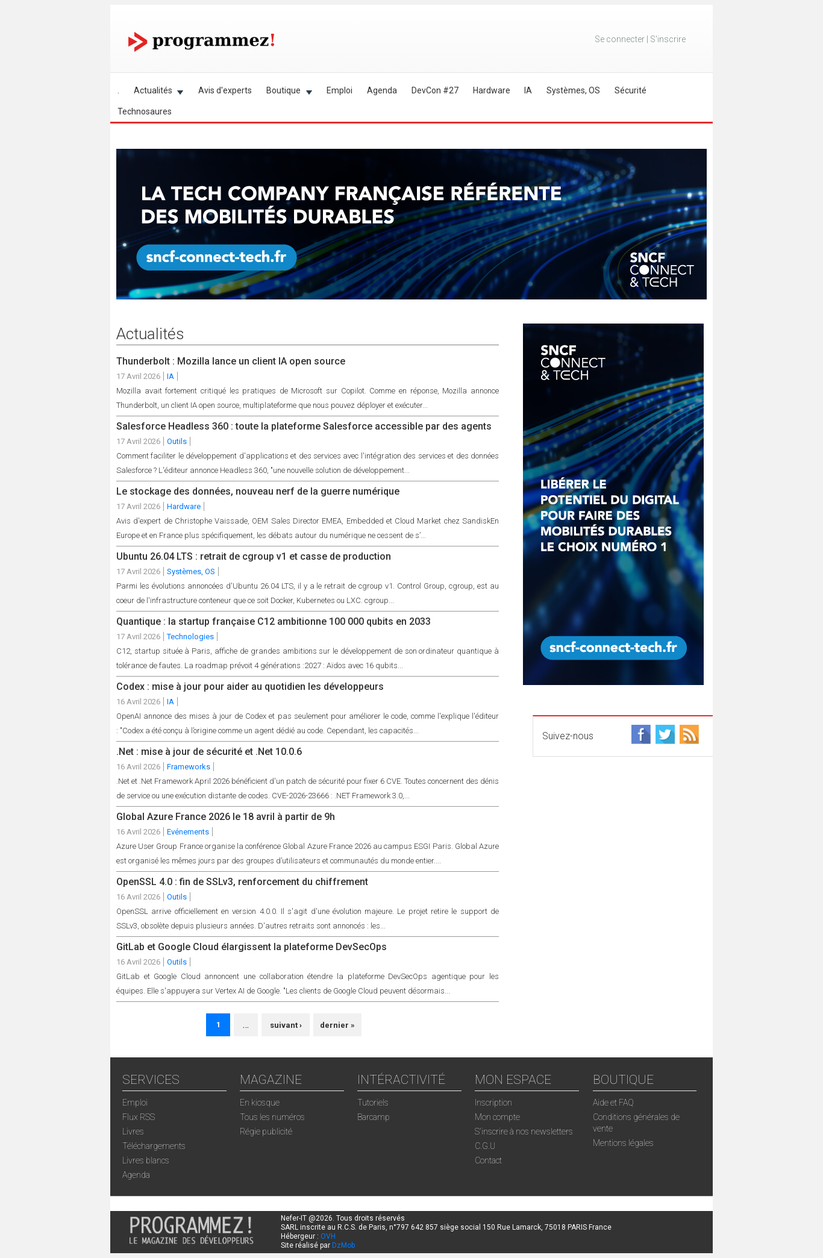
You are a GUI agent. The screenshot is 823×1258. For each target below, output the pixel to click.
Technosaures (144, 111)
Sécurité (630, 90)
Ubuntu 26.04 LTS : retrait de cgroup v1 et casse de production (253, 556)
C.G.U (485, 1146)
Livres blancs (145, 1160)
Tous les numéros (272, 1117)
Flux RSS (138, 1117)
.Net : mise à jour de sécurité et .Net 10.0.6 (209, 751)
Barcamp (373, 1117)
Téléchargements (154, 1146)
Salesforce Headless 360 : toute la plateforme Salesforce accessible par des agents (304, 426)
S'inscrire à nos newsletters (524, 1131)
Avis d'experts (225, 90)
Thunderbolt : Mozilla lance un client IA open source (230, 361)
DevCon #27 (434, 90)
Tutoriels (373, 1102)
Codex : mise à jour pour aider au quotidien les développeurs (250, 686)
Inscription (493, 1102)
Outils (177, 441)
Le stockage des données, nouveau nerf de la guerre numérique (257, 491)
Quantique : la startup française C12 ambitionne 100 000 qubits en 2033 (273, 621)
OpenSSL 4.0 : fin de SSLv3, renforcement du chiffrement (242, 881)
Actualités (155, 92)
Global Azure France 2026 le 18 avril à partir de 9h (225, 816)
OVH (328, 1236)
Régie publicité (266, 1131)
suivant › (286, 1025)
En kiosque (260, 1102)
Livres (133, 1131)
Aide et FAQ (613, 1102)
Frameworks (188, 766)
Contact (488, 1160)
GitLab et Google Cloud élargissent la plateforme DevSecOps (251, 947)
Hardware (491, 90)
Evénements (188, 831)
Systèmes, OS (573, 90)
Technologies (190, 636)
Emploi (339, 90)
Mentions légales (623, 1143)
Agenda (382, 90)
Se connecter (620, 39)
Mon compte (497, 1117)
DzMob (343, 1245)
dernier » (337, 1025)
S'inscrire (668, 39)
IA (528, 90)
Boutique (285, 92)
